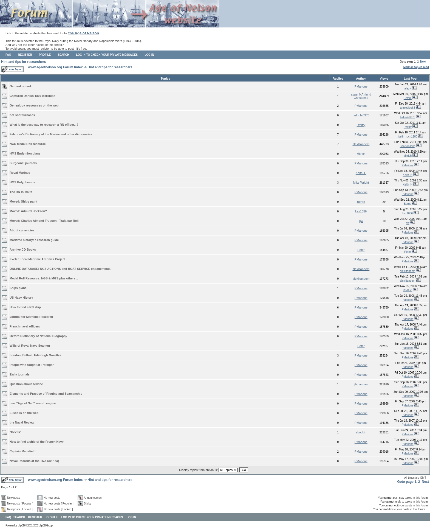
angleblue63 (407, 107)
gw (361, 221)
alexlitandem (360, 144)
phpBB (21, 525)
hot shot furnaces (22, 115)
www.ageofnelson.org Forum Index (55, 67)
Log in (149, 54)
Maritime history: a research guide (34, 240)
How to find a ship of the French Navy (37, 441)
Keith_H (361, 173)
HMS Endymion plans (25, 153)
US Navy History (21, 297)
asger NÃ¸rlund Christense (361, 96)
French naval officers (25, 326)
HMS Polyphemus (22, 182)
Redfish (407, 290)
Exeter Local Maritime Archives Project (37, 259)
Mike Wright (361, 182)
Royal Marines (20, 172)
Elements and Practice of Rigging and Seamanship (46, 393)
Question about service (26, 384)
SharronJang (407, 146)
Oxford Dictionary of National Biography (38, 336)
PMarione (361, 86)
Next (423, 61)
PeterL (408, 98)
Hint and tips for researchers (23, 62)
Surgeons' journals (23, 163)
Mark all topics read (416, 67)
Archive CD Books (23, 249)
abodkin (361, 432)
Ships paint (29, 201)
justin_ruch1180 (407, 136)
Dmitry (361, 125)
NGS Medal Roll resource (28, 143)
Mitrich (361, 153)
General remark (21, 86)
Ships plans (18, 288)
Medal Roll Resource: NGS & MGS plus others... (44, 278)
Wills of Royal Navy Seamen (30, 345)
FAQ (8, 54)
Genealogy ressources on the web (34, 105)
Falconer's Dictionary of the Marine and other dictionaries (51, 134)
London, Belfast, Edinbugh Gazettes (35, 355)
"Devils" (15, 432)
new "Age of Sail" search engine (33, 403)
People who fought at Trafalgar (32, 364)
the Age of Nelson (83, 33)
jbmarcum (360, 384)
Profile (45, 54)
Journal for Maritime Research (31, 316)
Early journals (20, 374)
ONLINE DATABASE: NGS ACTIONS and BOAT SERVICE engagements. (60, 268)
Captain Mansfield (22, 451)
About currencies (22, 230)
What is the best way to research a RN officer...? (44, 124)
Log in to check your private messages (107, 54)
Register (25, 54)
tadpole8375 (361, 115)
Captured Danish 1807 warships (32, 95)
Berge (361, 201)
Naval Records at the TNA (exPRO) (34, 460)
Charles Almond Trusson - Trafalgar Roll (50, 220)
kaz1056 (361, 211)
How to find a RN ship (25, 307)
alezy (407, 88)
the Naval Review (22, 422)
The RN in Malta (21, 192)
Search (63, 54)
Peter (360, 249)
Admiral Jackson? (34, 211)
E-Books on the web (24, 412)
